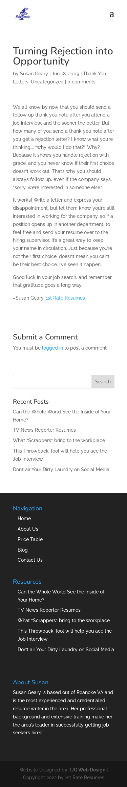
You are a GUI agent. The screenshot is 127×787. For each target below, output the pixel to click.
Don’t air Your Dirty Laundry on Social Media (61, 469)
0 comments (81, 81)
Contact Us (30, 560)
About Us (28, 529)
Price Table (30, 539)
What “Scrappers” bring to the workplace (59, 440)
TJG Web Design (87, 769)
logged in (52, 348)
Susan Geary (34, 73)
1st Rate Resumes (65, 298)
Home (24, 518)
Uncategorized (47, 81)
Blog (23, 550)
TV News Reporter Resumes (44, 430)
